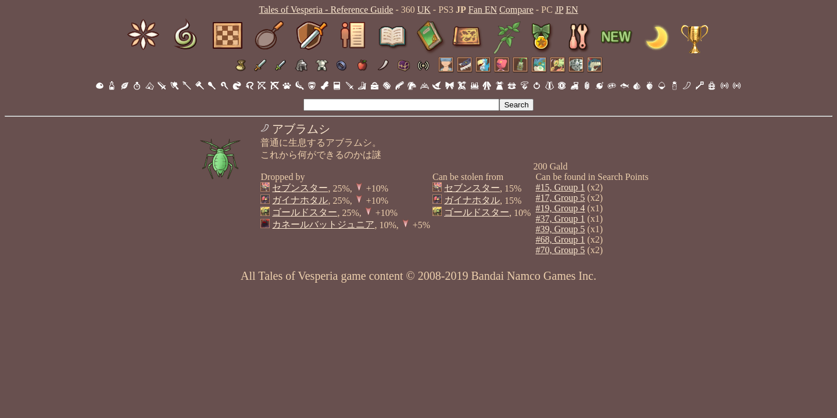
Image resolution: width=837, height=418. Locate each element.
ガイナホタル (300, 200)
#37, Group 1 (560, 219)
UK (424, 10)
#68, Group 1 (560, 239)
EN (572, 10)
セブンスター (300, 188)
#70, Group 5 (560, 250)
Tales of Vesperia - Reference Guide (326, 10)
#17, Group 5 (560, 198)
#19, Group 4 (560, 208)
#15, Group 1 (560, 187)
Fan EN (482, 10)
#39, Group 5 (560, 229)
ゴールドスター (304, 212)
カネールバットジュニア (323, 224)
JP (559, 10)
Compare (516, 10)
